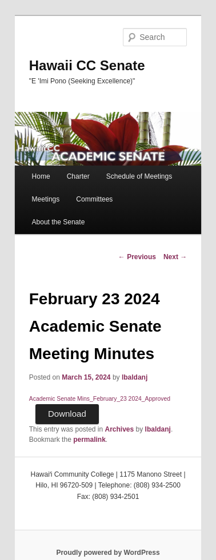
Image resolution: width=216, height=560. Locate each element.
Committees (94, 199)
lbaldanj (134, 377)
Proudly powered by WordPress (107, 553)
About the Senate (58, 222)
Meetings (46, 199)
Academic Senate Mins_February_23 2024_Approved (99, 399)
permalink (89, 440)
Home (41, 176)
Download (67, 413)
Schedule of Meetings (139, 176)
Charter (78, 176)
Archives (119, 429)
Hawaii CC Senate (87, 65)
